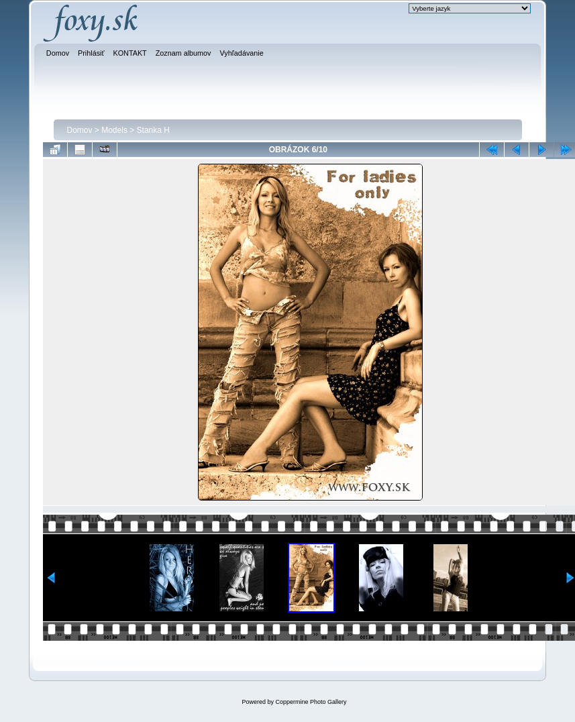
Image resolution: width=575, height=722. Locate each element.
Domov (80, 130)
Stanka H (153, 130)
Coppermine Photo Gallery (310, 702)
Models (114, 130)
